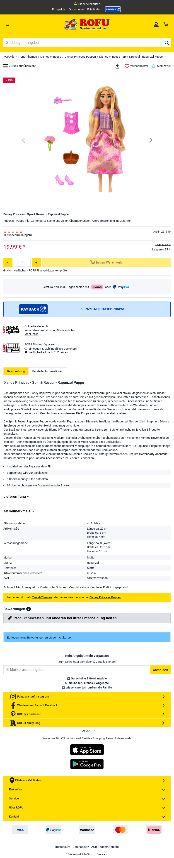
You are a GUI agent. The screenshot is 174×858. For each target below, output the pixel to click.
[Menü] (24, 24)
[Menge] (22, 262)
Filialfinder (93, 9)
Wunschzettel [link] (136, 66)
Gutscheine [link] (76, 9)
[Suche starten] (167, 42)
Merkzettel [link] (161, 66)
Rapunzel (93, 562)
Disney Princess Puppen (80, 56)
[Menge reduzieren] (7, 262)
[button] (28, 609)
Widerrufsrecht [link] (109, 847)
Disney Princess (50, 56)
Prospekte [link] (58, 9)
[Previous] (24, 140)
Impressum (62, 847)
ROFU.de (8, 56)
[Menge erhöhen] (36, 262)
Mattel (91, 557)
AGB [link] (94, 847)
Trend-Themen (27, 56)
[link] (113, 9)
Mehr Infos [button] (31, 333)
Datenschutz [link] (80, 847)
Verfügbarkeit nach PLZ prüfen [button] (46, 352)
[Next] (150, 140)
